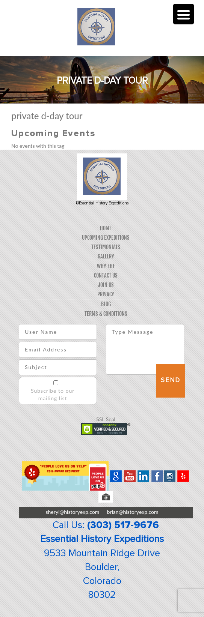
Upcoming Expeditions (106, 237)
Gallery (106, 256)
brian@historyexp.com (132, 512)
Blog (106, 304)
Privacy (105, 294)
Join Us (106, 285)
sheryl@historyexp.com (72, 512)
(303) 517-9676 (123, 525)
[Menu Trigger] (183, 14)
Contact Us (106, 275)
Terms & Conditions (106, 314)
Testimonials (105, 247)
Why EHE (106, 266)
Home (106, 228)
